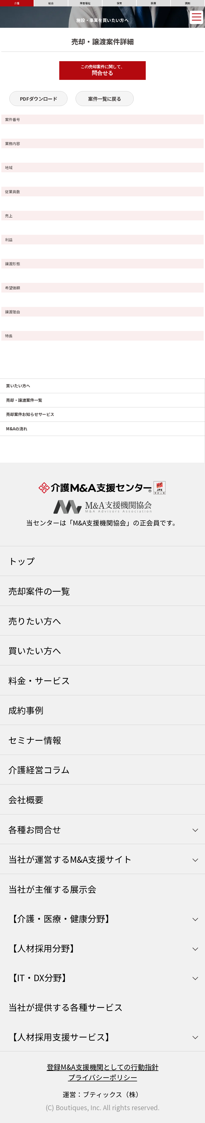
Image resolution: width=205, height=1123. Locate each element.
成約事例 (26, 710)
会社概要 (26, 799)
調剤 (187, 3)
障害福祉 (85, 3)
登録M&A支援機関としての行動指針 (103, 1067)
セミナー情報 (34, 740)
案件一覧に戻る (104, 98)
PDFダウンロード (38, 98)
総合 (51, 3)
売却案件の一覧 (39, 590)
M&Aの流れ (16, 428)
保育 (119, 3)
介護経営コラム (39, 769)
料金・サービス (39, 680)
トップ (21, 561)
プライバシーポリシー (102, 1077)
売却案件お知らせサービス (30, 414)
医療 (153, 3)
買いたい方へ (18, 385)
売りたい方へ (34, 620)
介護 (16, 3)
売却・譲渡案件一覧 (24, 400)
